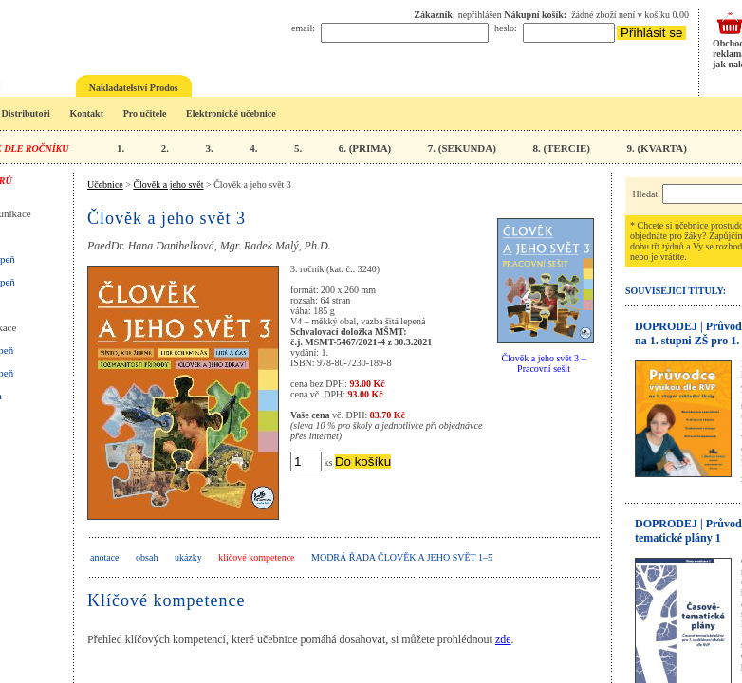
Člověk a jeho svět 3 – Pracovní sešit (543, 363)
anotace (105, 557)
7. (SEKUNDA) (462, 148)
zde (503, 639)
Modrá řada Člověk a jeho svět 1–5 (401, 557)
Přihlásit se (651, 33)
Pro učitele (145, 113)
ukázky (188, 557)
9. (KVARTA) (656, 148)
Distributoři (26, 113)
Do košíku (363, 461)
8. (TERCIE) (561, 148)
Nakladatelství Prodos (133, 88)
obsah (147, 557)
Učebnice (105, 184)
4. (253, 148)
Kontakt (86, 113)
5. (298, 148)
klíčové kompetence (256, 557)
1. (120, 148)
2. (165, 148)
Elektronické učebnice (231, 113)
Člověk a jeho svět (168, 184)
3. (209, 148)
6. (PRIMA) (365, 148)
